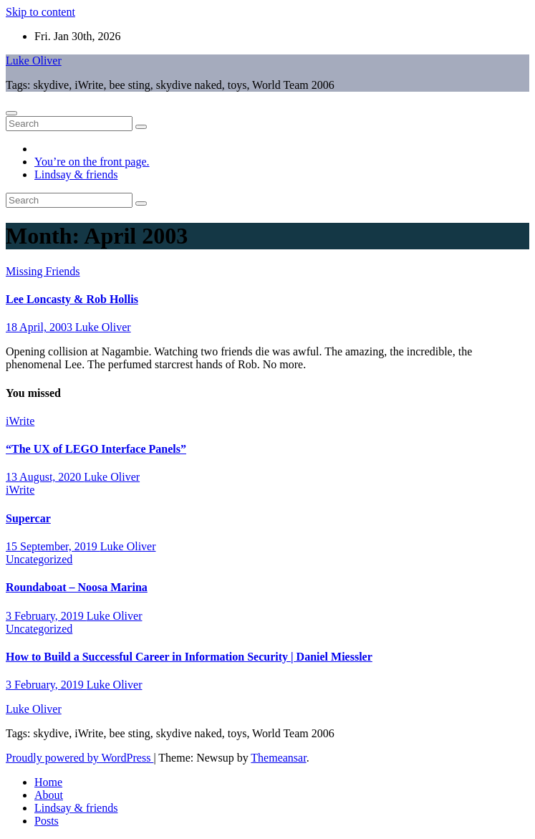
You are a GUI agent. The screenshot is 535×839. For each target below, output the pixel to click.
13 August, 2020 (45, 477)
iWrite (20, 421)
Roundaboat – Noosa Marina (77, 587)
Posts (46, 821)
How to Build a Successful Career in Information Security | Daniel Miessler (189, 657)
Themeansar (278, 758)
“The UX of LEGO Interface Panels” (96, 449)
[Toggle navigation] (11, 113)
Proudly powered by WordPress (79, 758)
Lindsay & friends (75, 174)
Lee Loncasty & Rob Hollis (72, 299)
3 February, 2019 (46, 616)
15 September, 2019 (53, 546)
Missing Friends (43, 271)
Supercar (28, 518)
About (48, 795)
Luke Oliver (34, 60)
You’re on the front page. (92, 161)
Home (48, 782)
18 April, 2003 (40, 327)
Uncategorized (39, 559)
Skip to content (40, 12)
